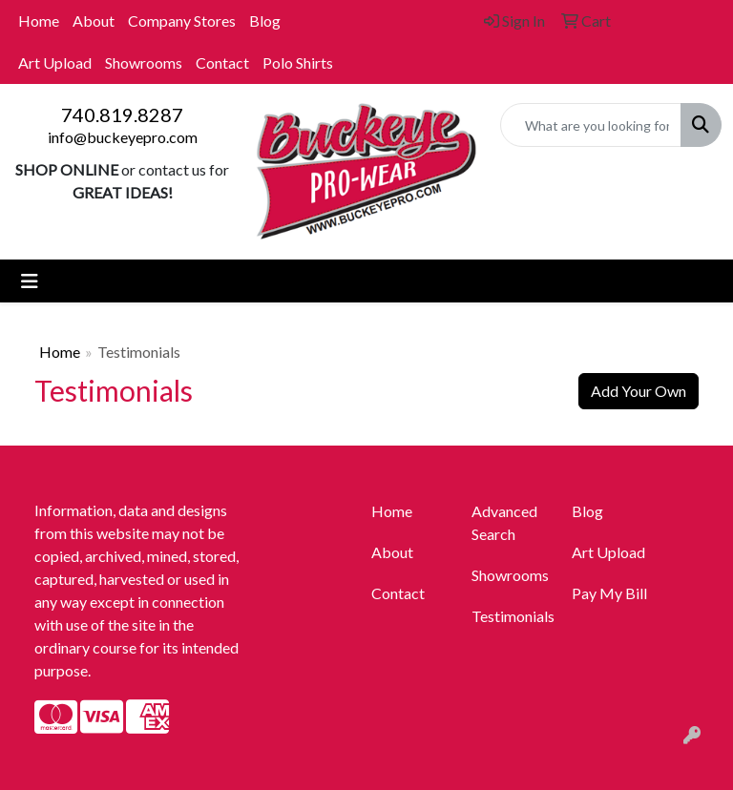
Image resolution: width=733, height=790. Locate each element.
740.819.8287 (122, 114)
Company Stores (182, 20)
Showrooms (143, 62)
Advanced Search (504, 522)
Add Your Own (638, 391)
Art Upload (55, 62)
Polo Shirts (297, 62)
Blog (265, 20)
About (94, 20)
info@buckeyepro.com (123, 137)
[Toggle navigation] (30, 281)
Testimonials (510, 616)
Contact (222, 62)
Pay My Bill (609, 593)
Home (38, 20)
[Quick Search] (590, 125)
